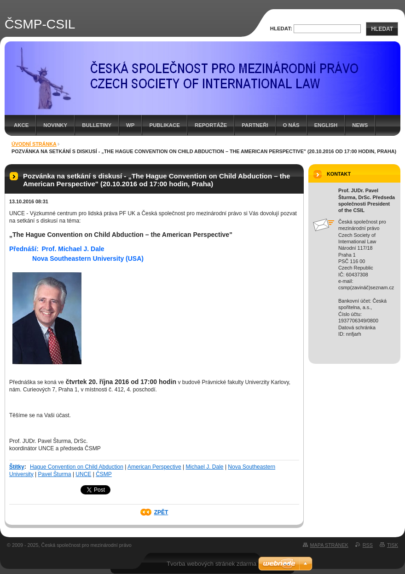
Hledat (382, 29)
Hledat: (281, 28)
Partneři (255, 125)
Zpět (161, 512)
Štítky (16, 467)
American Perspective (154, 467)
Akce (21, 125)
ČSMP (104, 474)
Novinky (55, 125)
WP (130, 125)
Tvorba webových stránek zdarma (211, 563)
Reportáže (211, 125)
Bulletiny (96, 125)
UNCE (83, 474)
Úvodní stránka (34, 144)
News (360, 125)
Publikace (164, 125)
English (326, 125)
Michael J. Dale (205, 467)
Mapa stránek (329, 545)
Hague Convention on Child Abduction (76, 467)
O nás (291, 125)
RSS (368, 545)
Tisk (392, 545)
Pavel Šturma (54, 474)
